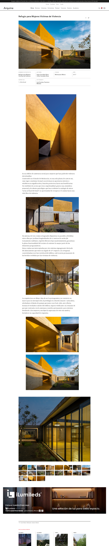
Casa (22, 522)
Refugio (37, 522)
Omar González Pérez (43, 76)
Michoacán (29, 522)
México (24, 522)
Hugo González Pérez (43, 74)
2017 (74, 74)
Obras (56, 532)
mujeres (33, 522)
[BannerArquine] (54, 513)
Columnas (21, 532)
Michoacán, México (60, 74)
